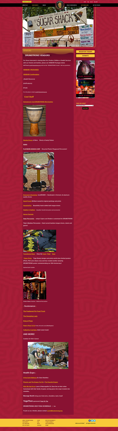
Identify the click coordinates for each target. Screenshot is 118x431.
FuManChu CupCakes (30, 330)
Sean (53, 254)
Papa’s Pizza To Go (29, 325)
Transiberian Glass (29, 254)
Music (44, 5)
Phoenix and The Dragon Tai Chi (33, 382)
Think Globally (49, 422)
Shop (85, 1)
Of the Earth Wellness (30, 377)
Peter (48, 254)
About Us (25, 5)
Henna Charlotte (28, 214)
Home (46, 425)
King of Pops (28, 321)
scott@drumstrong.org (35, 65)
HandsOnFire (27, 205)
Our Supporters (49, 423)
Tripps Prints (28, 258)
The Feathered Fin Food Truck (34, 311)
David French (27, 201)
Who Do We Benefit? (50, 420)
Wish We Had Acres (29, 386)
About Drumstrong (27, 420)
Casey (44, 254)
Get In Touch (96, 5)
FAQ (88, 1)
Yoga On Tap (44, 401)
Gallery (96, 1)
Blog (91, 1)
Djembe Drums (28, 140)
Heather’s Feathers (29, 210)
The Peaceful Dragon (51, 382)
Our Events (35, 5)
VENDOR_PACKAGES (31, 70)
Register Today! (85, 52)
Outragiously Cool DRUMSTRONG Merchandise (38, 102)
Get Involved (84, 5)
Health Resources (72, 5)
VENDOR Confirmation (31, 74)
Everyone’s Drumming (30, 195)
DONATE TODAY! (27, 1)
